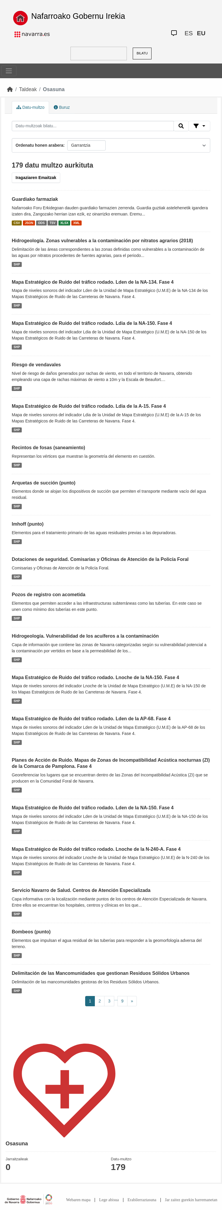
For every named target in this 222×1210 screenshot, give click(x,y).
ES (188, 33)
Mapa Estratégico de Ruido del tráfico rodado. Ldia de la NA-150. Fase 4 (92, 323)
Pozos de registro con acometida (48, 594)
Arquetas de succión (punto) (43, 482)
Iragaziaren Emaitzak (36, 177)
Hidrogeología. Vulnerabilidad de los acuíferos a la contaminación (85, 636)
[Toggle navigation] (8, 71)
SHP (17, 264)
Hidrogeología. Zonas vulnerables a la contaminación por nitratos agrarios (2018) (102, 240)
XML (76, 223)
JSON (29, 223)
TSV (53, 223)
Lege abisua (109, 1200)
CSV (17, 223)
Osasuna (54, 89)
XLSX (64, 223)
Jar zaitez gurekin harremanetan (191, 1200)
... (116, 999)
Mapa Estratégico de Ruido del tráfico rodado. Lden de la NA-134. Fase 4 (93, 282)
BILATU (142, 53)
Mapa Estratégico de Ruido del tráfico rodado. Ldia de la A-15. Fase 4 (89, 406)
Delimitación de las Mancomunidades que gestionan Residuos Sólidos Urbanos (100, 973)
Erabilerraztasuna (141, 1200)
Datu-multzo (30, 107)
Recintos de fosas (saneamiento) (48, 447)
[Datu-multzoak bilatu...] (93, 126)
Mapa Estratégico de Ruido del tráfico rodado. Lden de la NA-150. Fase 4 (93, 807)
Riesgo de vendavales (36, 364)
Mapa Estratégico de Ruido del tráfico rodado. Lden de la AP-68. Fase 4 (91, 718)
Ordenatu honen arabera (39, 145)
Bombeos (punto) (31, 931)
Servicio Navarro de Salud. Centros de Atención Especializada (81, 890)
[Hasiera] (10, 89)
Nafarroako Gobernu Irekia (78, 16)
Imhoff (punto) (27, 524)
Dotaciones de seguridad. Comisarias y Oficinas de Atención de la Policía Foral (100, 559)
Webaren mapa (78, 1200)
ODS (41, 223)
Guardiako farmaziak (35, 199)
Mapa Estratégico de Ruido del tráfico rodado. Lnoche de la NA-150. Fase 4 (95, 677)
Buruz (62, 107)
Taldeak (28, 89)
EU (201, 33)
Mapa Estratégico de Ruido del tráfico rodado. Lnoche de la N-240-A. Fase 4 (96, 849)
